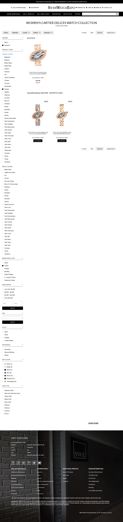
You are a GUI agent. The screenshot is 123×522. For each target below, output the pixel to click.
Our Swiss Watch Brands (95, 510)
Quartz (6, 355)
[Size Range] (12, 318)
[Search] (100, 13)
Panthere (7, 103)
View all (99, 32)
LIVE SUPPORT (34, 7)
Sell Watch (28, 14)
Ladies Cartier (7, 54)
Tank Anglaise (8, 124)
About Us (39, 510)
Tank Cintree (8, 222)
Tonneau (7, 153)
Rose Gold (7, 402)
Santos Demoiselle (10, 118)
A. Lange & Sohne (10, 277)
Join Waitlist (38, 141)
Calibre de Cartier (9, 172)
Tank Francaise (9, 135)
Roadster (7, 109)
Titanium (7, 408)
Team (38, 513)
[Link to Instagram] (18, 501)
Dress (6, 334)
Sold (91, 32)
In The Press (92, 516)
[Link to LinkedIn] (23, 501)
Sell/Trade (66, 513)
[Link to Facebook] (13, 501)
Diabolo (6, 92)
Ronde (6, 112)
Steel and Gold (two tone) (12, 393)
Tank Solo (7, 147)
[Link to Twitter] (34, 501)
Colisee (6, 80)
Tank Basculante (9, 127)
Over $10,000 (8, 298)
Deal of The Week (68, 510)
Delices (6, 89)
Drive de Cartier (9, 181)
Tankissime (7, 150)
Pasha (6, 106)
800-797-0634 (40, 493)
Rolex (6, 263)
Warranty (14, 519)
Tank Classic (8, 130)
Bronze (6, 413)
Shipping (13, 516)
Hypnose (7, 95)
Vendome (7, 162)
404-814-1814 (22, 7)
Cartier (6, 265)
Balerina (6, 60)
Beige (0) (8, 367)
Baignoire (7, 57)
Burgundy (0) (9, 378)
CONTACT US (107, 7)
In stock (84, 32)
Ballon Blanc (8, 63)
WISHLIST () (80, 7)
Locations (65, 519)
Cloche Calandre (9, 77)
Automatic (7, 349)
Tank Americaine (9, 121)
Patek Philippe (8, 274)
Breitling (6, 271)
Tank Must (7, 141)
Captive (6, 69)
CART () (89, 7)
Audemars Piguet (9, 280)
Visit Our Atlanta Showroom (45, 519)
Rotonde (7, 198)
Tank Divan (7, 133)
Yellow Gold (8, 396)
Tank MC (7, 236)
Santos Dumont (9, 204)
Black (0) (8, 370)
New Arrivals (13, 14)
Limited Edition (8, 340)
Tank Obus (7, 144)
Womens (56, 14)
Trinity (6, 159)
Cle (5, 74)
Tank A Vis (7, 207)
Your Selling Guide (94, 519)
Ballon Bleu (7, 66)
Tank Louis (7, 138)
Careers (39, 516)
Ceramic (7, 411)
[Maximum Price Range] (18, 303)
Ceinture (7, 71)
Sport (6, 332)
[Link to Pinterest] (29, 501)
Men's (6, 42)
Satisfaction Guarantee (18, 510)
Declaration (7, 86)
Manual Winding (9, 352)
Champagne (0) (10, 381)
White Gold (7, 399)
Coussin (6, 83)
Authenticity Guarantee (18, 513)
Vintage (6, 337)
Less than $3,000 (9, 289)
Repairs (65, 516)
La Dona (7, 98)
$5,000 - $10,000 (9, 295)
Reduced (67, 14)
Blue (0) (8, 372)
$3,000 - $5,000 (9, 292)
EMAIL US (97, 7)
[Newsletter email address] (70, 451)
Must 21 (6, 101)
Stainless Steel (8, 390)
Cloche (6, 178)
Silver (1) (9, 364)
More (77, 14)
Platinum (7, 405)
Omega (6, 268)
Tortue (6, 156)
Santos (6, 115)
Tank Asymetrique (9, 216)
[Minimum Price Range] (7, 303)
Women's (7, 45)
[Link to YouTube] (39, 501)
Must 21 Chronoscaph (11, 184)
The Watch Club (93, 513)
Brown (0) (8, 375)
